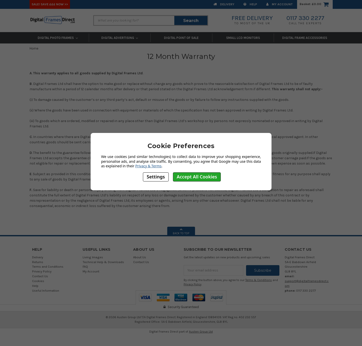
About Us (139, 257)
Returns (37, 262)
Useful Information (45, 290)
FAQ (85, 266)
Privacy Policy (42, 271)
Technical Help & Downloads (103, 262)
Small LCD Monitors (243, 38)
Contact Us (40, 276)
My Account (279, 4)
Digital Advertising (119, 38)
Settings (156, 177)
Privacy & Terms (148, 166)
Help (250, 4)
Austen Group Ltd (201, 331)
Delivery (223, 4)
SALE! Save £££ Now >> (50, 4)
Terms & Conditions (258, 280)
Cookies (38, 281)
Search (191, 20)
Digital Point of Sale (181, 38)
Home (34, 48)
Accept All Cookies (197, 177)
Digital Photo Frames (58, 38)
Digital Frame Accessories (304, 38)
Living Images (93, 257)
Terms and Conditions (47, 266)
